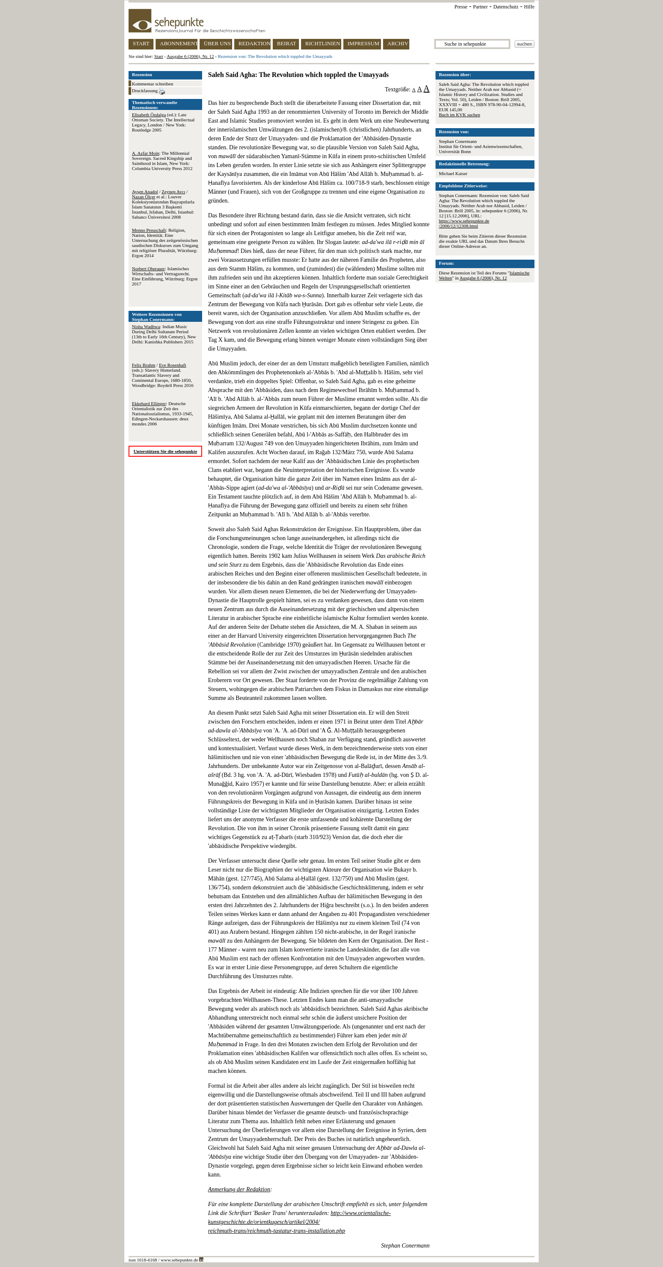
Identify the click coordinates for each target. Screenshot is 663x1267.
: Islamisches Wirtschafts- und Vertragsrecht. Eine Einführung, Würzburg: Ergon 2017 (164, 276)
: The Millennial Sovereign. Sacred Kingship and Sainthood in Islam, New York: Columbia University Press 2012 (162, 161)
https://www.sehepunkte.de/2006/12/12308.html (464, 223)
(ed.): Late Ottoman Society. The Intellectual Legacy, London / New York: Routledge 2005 (163, 122)
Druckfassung (148, 91)
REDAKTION (254, 43)
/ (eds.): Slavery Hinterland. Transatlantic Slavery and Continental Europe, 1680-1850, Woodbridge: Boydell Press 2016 (162, 375)
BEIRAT (286, 43)
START (141, 43)
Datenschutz (505, 7)
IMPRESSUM (363, 43)
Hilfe (529, 7)
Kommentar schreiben (152, 83)
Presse (461, 7)
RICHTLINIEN (322, 43)
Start (158, 56)
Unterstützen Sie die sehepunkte (165, 451)
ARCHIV (397, 43)
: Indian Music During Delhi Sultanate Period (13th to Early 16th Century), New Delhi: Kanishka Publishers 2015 (164, 334)
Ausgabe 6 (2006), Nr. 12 (190, 56)
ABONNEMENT (178, 43)
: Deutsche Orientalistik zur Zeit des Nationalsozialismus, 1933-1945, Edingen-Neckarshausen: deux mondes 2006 (162, 413)
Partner (480, 7)
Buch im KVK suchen (459, 114)
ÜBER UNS (217, 43)
